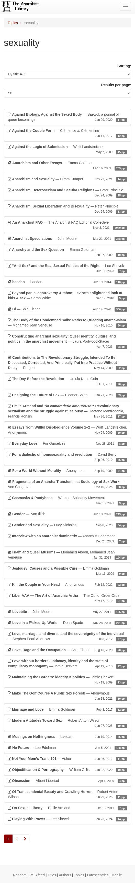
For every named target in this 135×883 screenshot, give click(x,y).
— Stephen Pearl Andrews (67, 636)
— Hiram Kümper (67, 179)
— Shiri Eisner (67, 309)
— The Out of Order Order (67, 598)
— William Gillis (67, 769)
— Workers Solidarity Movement (67, 500)
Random (20, 875)
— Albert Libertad (67, 780)
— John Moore (67, 238)
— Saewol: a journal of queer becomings (67, 117)
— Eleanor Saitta (67, 395)
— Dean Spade (67, 622)
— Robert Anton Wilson (67, 723)
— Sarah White (67, 296)
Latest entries (97, 875)
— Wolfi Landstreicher (67, 149)
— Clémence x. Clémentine (67, 133)
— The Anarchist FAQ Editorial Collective (67, 225)
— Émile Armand (67, 807)
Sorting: (124, 66)
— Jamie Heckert (67, 664)
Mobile (116, 875)
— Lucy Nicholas (67, 525)
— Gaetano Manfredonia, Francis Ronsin (67, 411)
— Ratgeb (67, 362)
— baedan (67, 281)
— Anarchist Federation (67, 539)
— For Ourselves (67, 443)
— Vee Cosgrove (67, 484)
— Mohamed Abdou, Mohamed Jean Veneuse (67, 555)
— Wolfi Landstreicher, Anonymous (67, 430)
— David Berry (67, 457)
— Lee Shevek (67, 268)
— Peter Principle (67, 193)
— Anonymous (67, 470)
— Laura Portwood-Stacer (67, 341)
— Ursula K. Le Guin (67, 381)
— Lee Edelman (67, 747)
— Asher (67, 758)
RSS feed (37, 875)
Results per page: (116, 85)
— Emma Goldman (67, 166)
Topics (13, 23)
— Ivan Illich (67, 514)
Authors (65, 875)
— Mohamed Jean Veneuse (67, 323)
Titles (52, 875)
